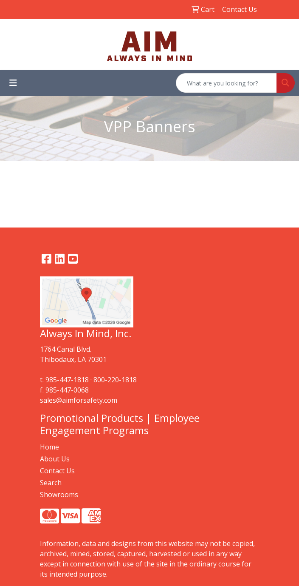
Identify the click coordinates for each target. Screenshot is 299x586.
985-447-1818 (67, 379)
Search (51, 482)
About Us (55, 459)
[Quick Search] (226, 83)
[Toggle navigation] (13, 83)
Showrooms (59, 494)
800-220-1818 (115, 379)
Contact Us (57, 470)
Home (49, 447)
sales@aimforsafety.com (78, 400)
